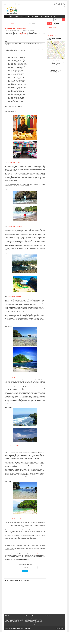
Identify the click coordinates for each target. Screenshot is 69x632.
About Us (13, 4)
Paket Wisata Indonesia (52, 35)
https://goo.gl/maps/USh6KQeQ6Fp (15, 226)
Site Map (9, 4)
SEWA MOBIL (22, 16)
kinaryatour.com (61, 628)
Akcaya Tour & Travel (21, 33)
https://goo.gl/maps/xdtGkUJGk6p (14, 518)
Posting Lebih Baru (8, 611)
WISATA (16, 16)
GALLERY (42, 16)
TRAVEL (11, 16)
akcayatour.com (8, 32)
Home (5, 4)
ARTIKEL (36, 16)
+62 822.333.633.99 (24, 30)
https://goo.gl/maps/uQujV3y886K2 (15, 445)
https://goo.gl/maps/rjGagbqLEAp (14, 296)
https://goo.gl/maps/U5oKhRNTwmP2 (15, 377)
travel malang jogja (31, 30)
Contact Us (18, 4)
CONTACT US (53, 16)
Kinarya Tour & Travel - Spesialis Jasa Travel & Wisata (21, 628)
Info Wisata (50, 34)
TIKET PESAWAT (30, 16)
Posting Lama (43, 611)
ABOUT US (47, 16)
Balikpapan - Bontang (52, 27)
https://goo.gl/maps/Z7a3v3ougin (14, 162)
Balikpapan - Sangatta (52, 29)
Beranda (25, 611)
